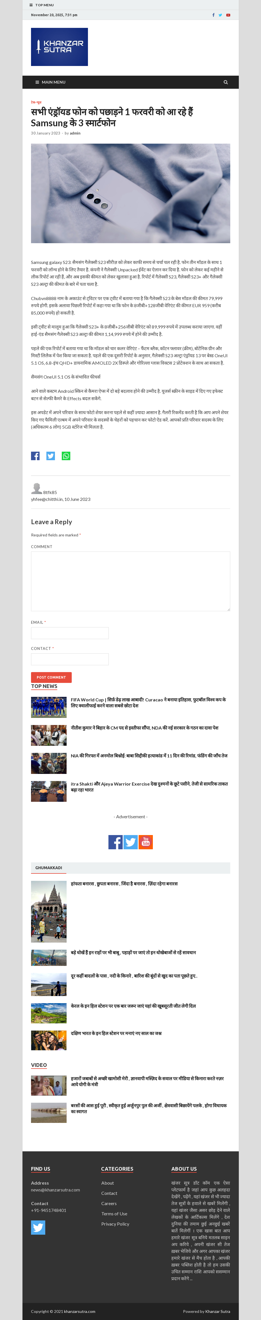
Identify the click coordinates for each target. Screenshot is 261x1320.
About (107, 1182)
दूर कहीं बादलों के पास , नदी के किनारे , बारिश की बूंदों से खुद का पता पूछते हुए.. (134, 975)
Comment (42, 546)
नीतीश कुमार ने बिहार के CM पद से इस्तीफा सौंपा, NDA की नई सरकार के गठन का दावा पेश (144, 727)
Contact (42, 648)
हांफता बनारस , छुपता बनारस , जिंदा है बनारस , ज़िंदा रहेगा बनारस (124, 883)
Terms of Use (114, 1213)
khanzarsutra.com (79, 1311)
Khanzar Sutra (217, 1311)
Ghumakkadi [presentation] (48, 867)
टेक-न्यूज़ (36, 102)
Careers (109, 1203)
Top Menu (44, 5)
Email (38, 622)
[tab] (48, 868)
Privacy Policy (115, 1223)
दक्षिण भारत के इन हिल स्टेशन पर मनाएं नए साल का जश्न (116, 1033)
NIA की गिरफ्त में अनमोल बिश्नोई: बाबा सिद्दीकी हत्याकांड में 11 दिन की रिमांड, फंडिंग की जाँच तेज (149, 755)
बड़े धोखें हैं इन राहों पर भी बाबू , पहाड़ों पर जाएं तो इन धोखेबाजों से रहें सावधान (133, 952)
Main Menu (53, 82)
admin (75, 133)
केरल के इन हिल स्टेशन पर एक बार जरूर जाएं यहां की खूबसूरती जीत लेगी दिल (133, 1006)
